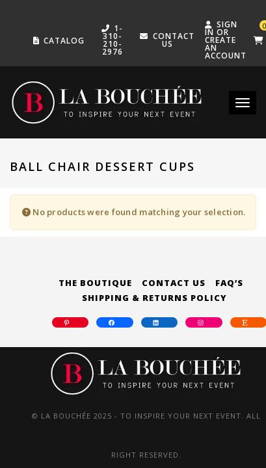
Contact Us (174, 283)
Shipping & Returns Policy (154, 298)
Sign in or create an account (225, 40)
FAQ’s (229, 283)
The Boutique (95, 283)
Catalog (64, 40)
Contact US (173, 40)
